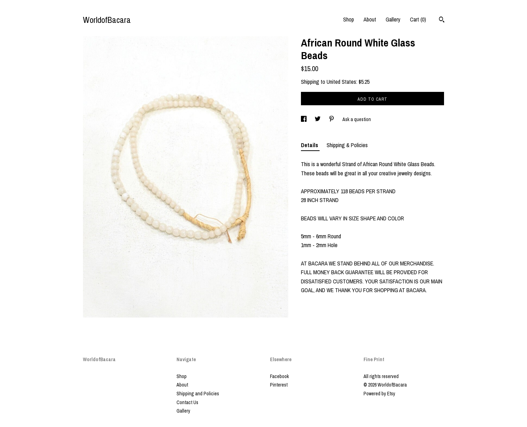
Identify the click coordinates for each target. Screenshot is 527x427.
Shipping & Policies (347, 145)
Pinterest (279, 385)
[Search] (441, 20)
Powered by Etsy (379, 393)
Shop (348, 19)
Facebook (279, 376)
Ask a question (356, 119)
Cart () (418, 19)
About (370, 19)
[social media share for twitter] (318, 119)
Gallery (393, 19)
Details (310, 145)
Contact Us (187, 402)
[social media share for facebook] (304, 119)
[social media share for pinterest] (332, 119)
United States (341, 82)
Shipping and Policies (197, 393)
